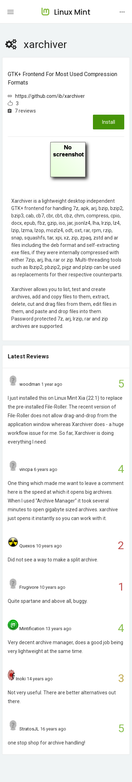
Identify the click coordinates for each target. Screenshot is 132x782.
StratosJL (29, 729)
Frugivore (28, 587)
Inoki (21, 678)
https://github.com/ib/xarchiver (50, 96)
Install (108, 122)
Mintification (31, 628)
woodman (29, 384)
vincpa (26, 469)
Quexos (27, 545)
